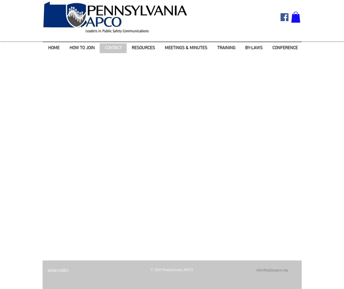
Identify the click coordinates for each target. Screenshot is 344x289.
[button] (295, 17)
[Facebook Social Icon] (284, 17)
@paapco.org (278, 270)
